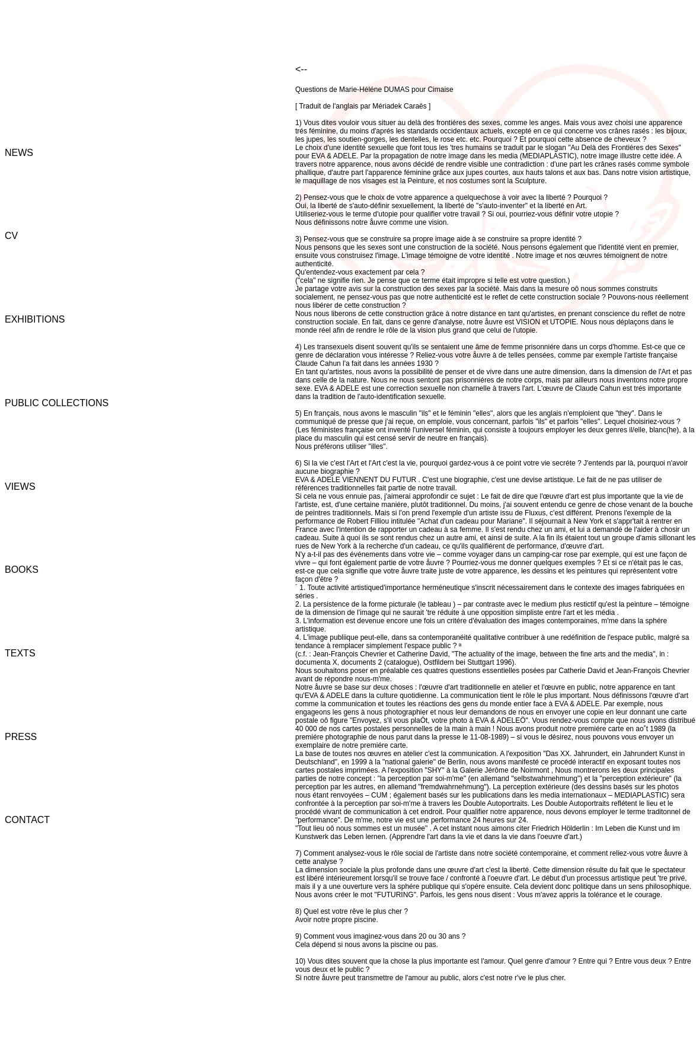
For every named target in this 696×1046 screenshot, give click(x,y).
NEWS (19, 153)
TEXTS (20, 653)
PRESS (21, 737)
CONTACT (27, 820)
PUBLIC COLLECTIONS (56, 403)
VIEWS (20, 486)
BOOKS (22, 570)
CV (11, 236)
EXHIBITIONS (35, 319)
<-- (301, 69)
